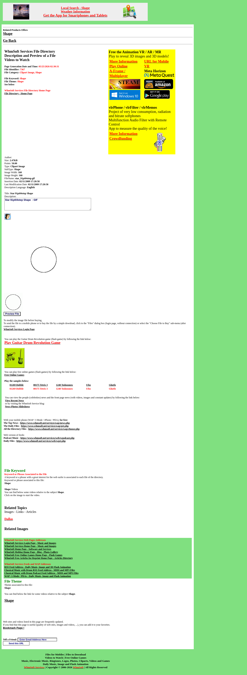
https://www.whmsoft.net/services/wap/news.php (45, 423)
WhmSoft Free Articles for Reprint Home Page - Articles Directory (38, 558)
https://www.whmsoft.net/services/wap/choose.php (53, 429)
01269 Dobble (17, 385)
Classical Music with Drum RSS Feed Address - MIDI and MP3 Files (39, 570)
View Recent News (14, 400)
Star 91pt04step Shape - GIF (47, 204)
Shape (9, 601)
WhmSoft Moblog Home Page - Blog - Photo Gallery (31, 552)
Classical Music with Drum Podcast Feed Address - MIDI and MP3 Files (41, 573)
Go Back (9, 41)
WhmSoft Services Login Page (19, 329)
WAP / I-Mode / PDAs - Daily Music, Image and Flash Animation (37, 576)
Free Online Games (14, 375)
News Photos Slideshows (17, 406)
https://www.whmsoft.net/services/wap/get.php (45, 426)
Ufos (88, 385)
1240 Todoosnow (64, 385)
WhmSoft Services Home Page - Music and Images (30, 546)
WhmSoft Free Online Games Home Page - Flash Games (33, 555)
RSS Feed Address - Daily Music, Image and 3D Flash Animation (37, 567)
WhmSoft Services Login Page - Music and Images (30, 543)
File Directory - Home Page (18, 93)
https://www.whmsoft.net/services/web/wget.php (41, 441)
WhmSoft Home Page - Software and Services (27, 549)
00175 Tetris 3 (40, 385)
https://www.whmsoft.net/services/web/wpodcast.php (47, 438)
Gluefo (112, 385)
